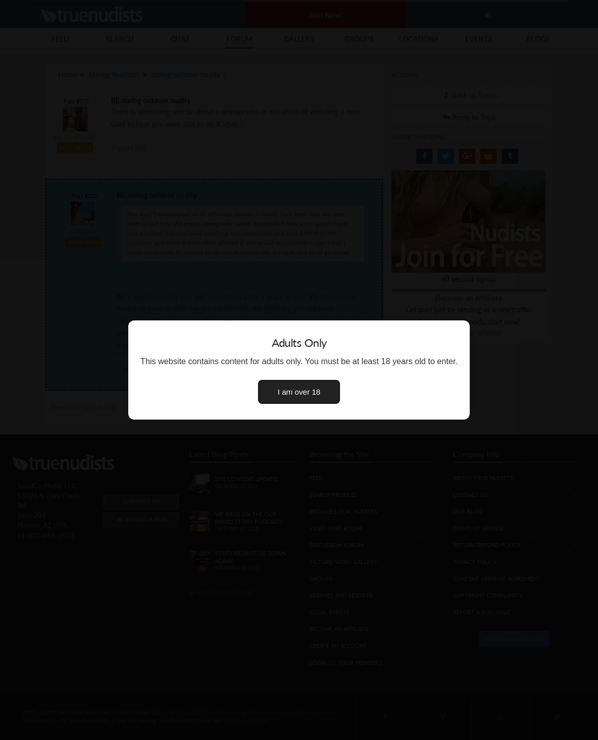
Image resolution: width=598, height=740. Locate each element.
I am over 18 (299, 392)
